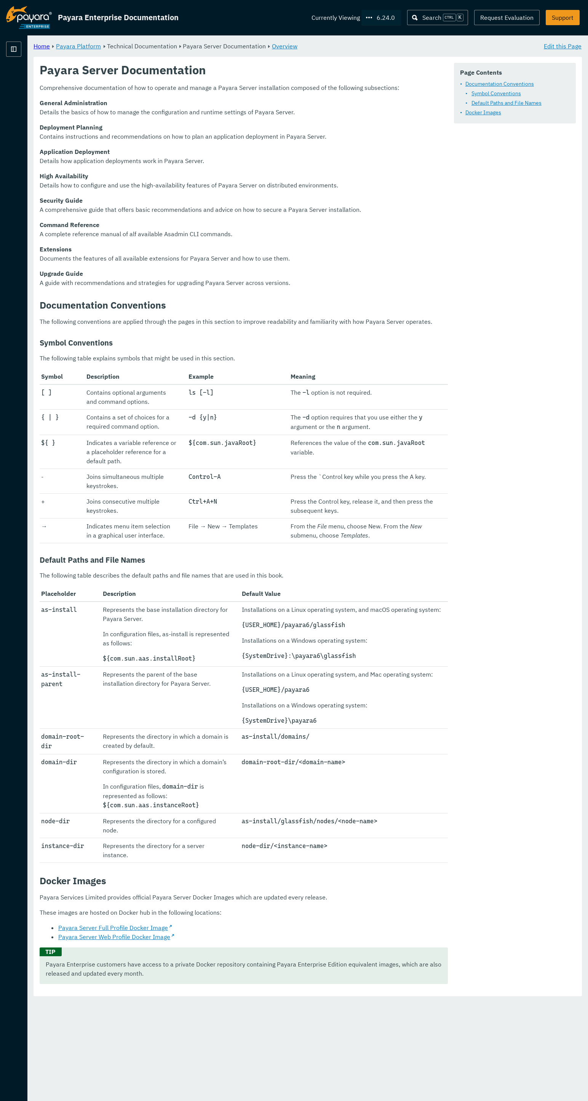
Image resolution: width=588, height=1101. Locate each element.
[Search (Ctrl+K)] (437, 17)
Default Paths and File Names (506, 102)
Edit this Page (563, 46)
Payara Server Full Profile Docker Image (208, 1026)
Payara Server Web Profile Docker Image (209, 1035)
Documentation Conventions (499, 83)
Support (563, 17)
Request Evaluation (507, 17)
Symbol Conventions (496, 93)
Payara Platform (28, 76)
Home (136, 46)
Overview (379, 46)
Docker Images (483, 112)
